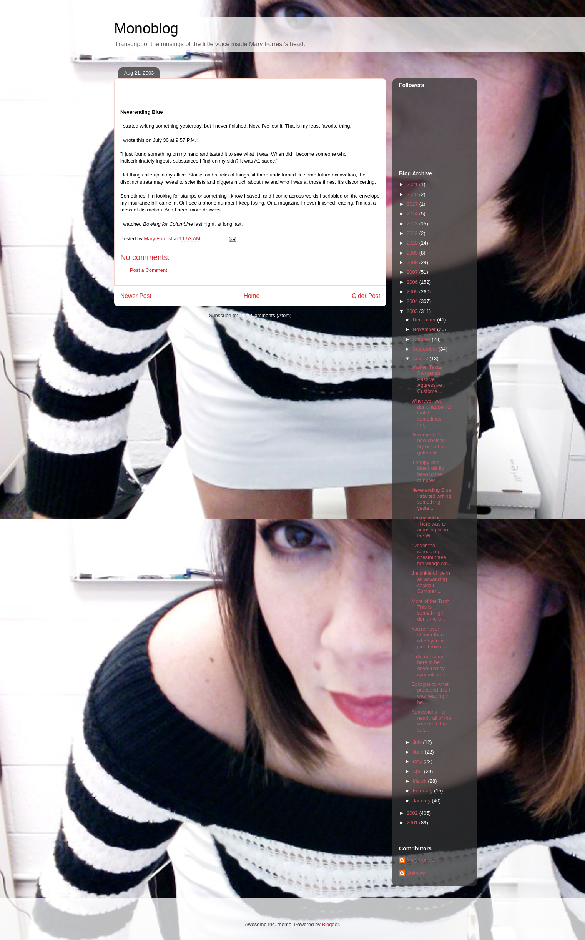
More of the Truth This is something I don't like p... (430, 610)
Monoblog (146, 28)
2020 (413, 194)
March (420, 781)
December (425, 320)
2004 (413, 301)
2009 (413, 253)
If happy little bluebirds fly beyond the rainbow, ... (427, 471)
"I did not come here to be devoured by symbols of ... (429, 665)
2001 (413, 822)
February (423, 791)
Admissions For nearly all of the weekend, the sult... (431, 721)
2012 (413, 233)
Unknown (417, 873)
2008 (413, 262)
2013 (413, 223)
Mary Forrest (421, 860)
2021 (413, 184)
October (422, 339)
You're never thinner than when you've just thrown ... (429, 638)
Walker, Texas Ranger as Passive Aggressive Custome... (426, 379)
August (421, 358)
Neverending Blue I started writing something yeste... (431, 499)
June (419, 752)
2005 (413, 291)
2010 (413, 243)
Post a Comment (148, 270)
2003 (413, 311)
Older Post (366, 296)
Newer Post (135, 296)
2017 (413, 204)
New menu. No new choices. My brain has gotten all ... (428, 444)
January (422, 801)
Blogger (330, 924)
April (418, 771)
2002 (413, 813)
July (418, 742)
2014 (413, 213)
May (418, 761)
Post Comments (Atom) (265, 315)
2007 (413, 272)
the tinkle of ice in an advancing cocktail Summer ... (430, 582)
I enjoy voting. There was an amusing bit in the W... (429, 527)
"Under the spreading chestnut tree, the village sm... (431, 554)
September (426, 349)
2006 (413, 282)
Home (252, 296)
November (425, 329)
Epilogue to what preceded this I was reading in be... (430, 693)
